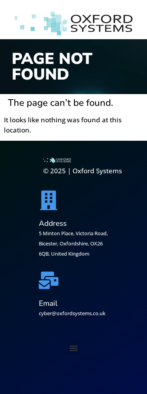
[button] (73, 348)
